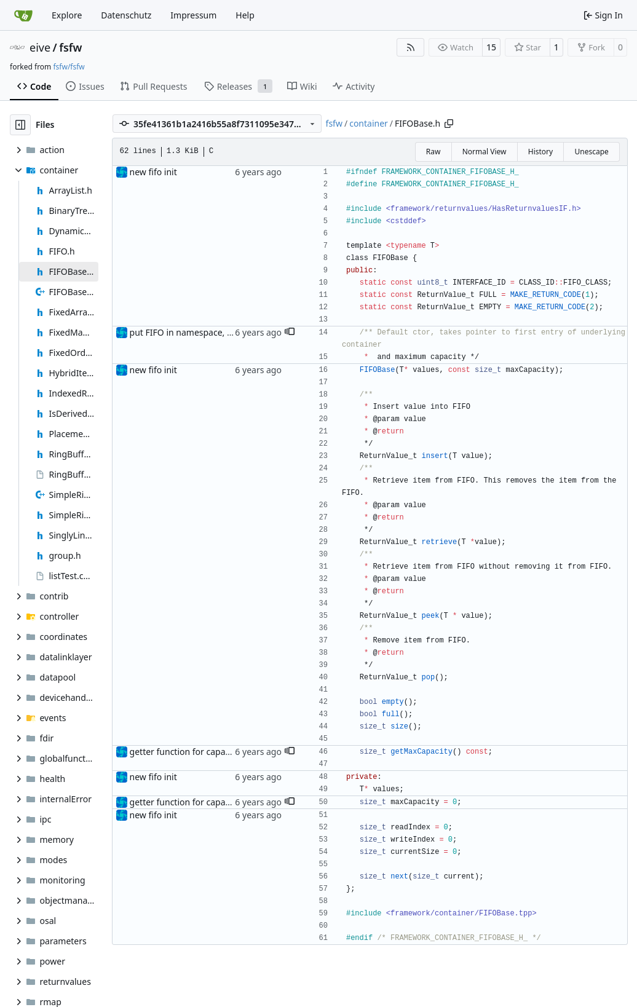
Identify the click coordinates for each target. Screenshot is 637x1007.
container (368, 123)
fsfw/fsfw (68, 66)
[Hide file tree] (20, 124)
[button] (290, 332)
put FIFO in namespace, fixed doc (197, 332)
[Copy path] (449, 123)
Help (245, 15)
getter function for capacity (184, 751)
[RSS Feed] (411, 47)
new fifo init (153, 172)
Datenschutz (126, 15)
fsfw (70, 47)
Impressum (193, 15)
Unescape (591, 151)
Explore (67, 15)
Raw (433, 151)
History (540, 151)
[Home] (23, 15)
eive (40, 47)
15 (491, 47)
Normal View (484, 151)
